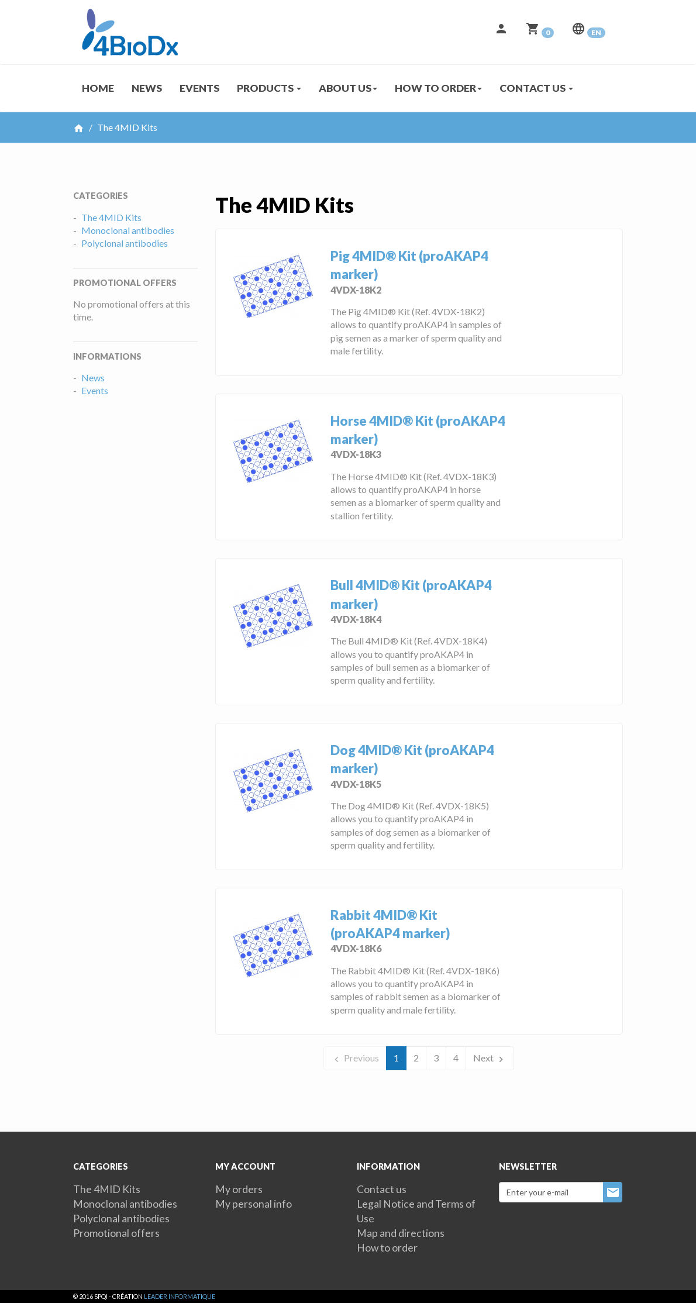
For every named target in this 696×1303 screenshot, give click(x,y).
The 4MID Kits (111, 217)
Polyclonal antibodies (124, 243)
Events (199, 88)
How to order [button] (438, 88)
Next (490, 1058)
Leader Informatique (179, 1296)
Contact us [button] (536, 88)
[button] (501, 32)
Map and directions (401, 1233)
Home (98, 88)
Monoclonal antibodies (127, 230)
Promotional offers (116, 1233)
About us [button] (348, 88)
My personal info (253, 1204)
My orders (239, 1189)
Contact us (381, 1189)
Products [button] (269, 88)
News (147, 88)
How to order (387, 1248)
